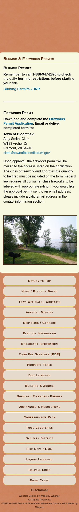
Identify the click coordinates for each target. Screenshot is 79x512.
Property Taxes (39, 364)
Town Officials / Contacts (39, 302)
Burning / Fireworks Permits (39, 396)
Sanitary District (39, 438)
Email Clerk (39, 480)
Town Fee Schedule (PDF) (39, 354)
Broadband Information (39, 343)
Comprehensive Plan (39, 417)
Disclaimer (39, 490)
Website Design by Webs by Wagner (39, 496)
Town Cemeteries (39, 427)
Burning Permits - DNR (21, 89)
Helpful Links (39, 470)
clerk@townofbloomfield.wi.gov (26, 153)
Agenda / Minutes (39, 312)
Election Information (39, 333)
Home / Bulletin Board (39, 291)
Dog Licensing (39, 375)
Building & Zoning (39, 385)
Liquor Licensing (39, 459)
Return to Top (39, 281)
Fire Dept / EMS (40, 449)
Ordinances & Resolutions (39, 406)
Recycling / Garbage (39, 322)
